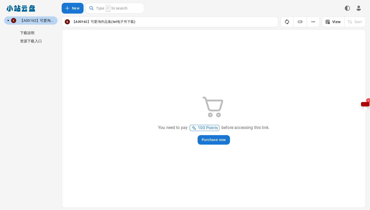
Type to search (108, 8)
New (72, 8)
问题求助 (365, 104)
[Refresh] (287, 21)
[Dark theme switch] (347, 8)
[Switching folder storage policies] (300, 21)
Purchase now (214, 140)
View (333, 21)
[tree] (31, 20)
